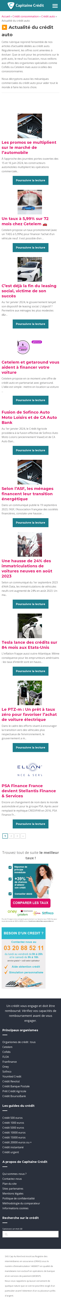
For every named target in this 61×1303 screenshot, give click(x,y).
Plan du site (9, 1183)
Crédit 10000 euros (14, 1132)
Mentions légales (12, 1193)
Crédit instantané (13, 1147)
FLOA (5, 1057)
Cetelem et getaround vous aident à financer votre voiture (30, 367)
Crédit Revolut (11, 1081)
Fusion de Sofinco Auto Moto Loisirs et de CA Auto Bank (29, 417)
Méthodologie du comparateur (21, 1203)
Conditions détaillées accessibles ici (41, 921)
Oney (5, 1066)
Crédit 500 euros (12, 1118)
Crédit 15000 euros (14, 1137)
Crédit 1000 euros (13, 1122)
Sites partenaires (12, 1188)
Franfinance (9, 1062)
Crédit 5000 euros (13, 1127)
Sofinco (6, 1071)
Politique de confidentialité (18, 1198)
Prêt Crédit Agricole (14, 1091)
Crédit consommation (26, 16)
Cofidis (6, 1052)
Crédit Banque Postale (16, 1086)
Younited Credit (11, 1076)
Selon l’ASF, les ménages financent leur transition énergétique (27, 493)
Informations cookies (15, 1208)
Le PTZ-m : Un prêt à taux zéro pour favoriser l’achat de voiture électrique (29, 714)
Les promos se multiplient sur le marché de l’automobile (29, 147)
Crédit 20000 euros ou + (17, 1142)
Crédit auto (48, 16)
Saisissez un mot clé (12, 1228)
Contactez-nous (12, 1179)
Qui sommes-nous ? (14, 1174)
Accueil (6, 16)
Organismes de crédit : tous (19, 1042)
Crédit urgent (10, 1152)
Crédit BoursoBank (14, 1096)
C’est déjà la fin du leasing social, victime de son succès (29, 290)
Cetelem (7, 1047)
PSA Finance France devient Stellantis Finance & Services (29, 790)
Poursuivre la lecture (30, 180)
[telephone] (30, 958)
